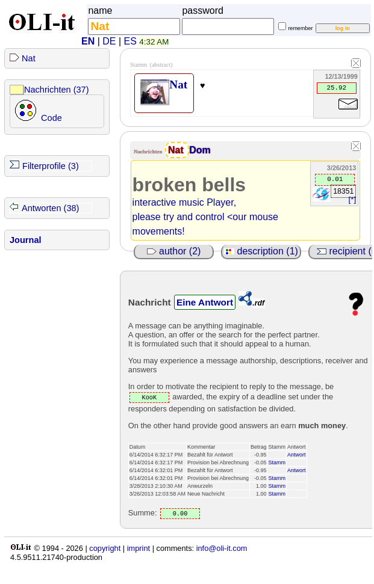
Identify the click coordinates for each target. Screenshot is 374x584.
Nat (29, 58)
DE (109, 41)
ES (130, 41)
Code (51, 118)
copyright (104, 548)
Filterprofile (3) (50, 166)
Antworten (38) (50, 208)
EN (88, 41)
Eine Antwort (204, 302)
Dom (200, 150)
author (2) (174, 251)
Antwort (296, 455)
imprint (138, 548)
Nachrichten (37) (56, 89)
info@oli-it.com (222, 548)
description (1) (261, 251)
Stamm (276, 463)
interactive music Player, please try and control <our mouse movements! (205, 216)
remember (300, 28)
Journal (26, 240)
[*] (352, 199)
